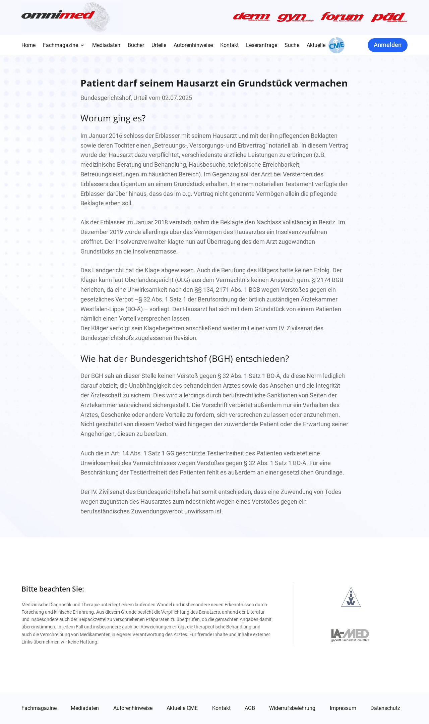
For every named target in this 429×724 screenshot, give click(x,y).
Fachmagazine (60, 45)
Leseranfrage (261, 45)
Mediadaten (106, 45)
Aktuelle (316, 45)
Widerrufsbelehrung (292, 708)
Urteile (158, 45)
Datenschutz (385, 708)
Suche (292, 45)
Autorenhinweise (193, 45)
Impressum (343, 708)
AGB (250, 708)
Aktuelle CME (182, 708)
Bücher (136, 45)
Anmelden (388, 44)
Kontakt (229, 45)
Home (28, 45)
